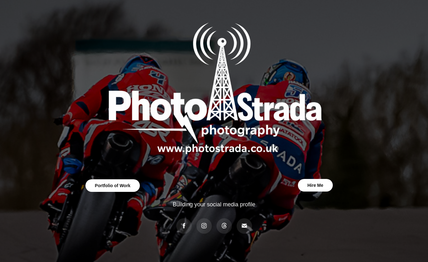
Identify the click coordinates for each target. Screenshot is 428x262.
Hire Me (315, 185)
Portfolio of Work (112, 185)
